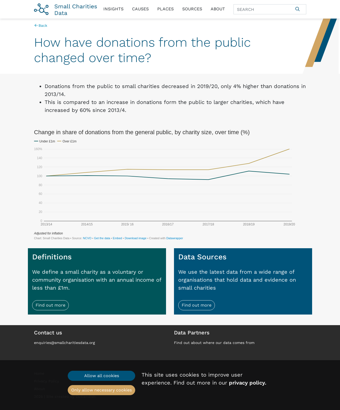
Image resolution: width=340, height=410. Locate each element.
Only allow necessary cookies (101, 389)
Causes (140, 8)
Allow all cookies (101, 375)
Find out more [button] (50, 305)
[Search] (261, 9)
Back (41, 25)
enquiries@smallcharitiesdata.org (64, 343)
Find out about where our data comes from (214, 343)
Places (165, 8)
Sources (192, 8)
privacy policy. (247, 383)
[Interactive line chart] (170, 184)
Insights (113, 8)
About (218, 8)
